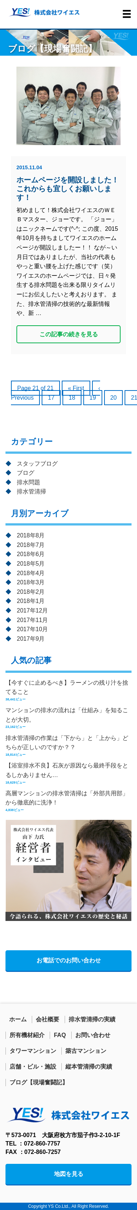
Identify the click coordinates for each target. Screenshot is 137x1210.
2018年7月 (31, 545)
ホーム (18, 1019)
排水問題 (28, 482)
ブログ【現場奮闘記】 (38, 1082)
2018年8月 (31, 535)
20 (113, 398)
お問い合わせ (92, 1035)
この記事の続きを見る (68, 334)
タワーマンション (32, 1051)
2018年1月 (31, 601)
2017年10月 (32, 629)
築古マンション (85, 1051)
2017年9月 (31, 639)
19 (93, 398)
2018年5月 (31, 563)
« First (76, 388)
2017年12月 (32, 610)
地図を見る (68, 1174)
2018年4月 (31, 573)
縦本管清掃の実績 (88, 1066)
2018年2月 (31, 592)
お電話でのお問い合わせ (69, 960)
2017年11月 (32, 620)
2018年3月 (31, 582)
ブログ (25, 473)
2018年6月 (31, 554)
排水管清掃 (31, 491)
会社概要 (47, 1019)
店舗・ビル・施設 (32, 1066)
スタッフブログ (37, 463)
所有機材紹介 (27, 1035)
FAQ (60, 1035)
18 (72, 398)
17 (51, 398)
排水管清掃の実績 (92, 1019)
